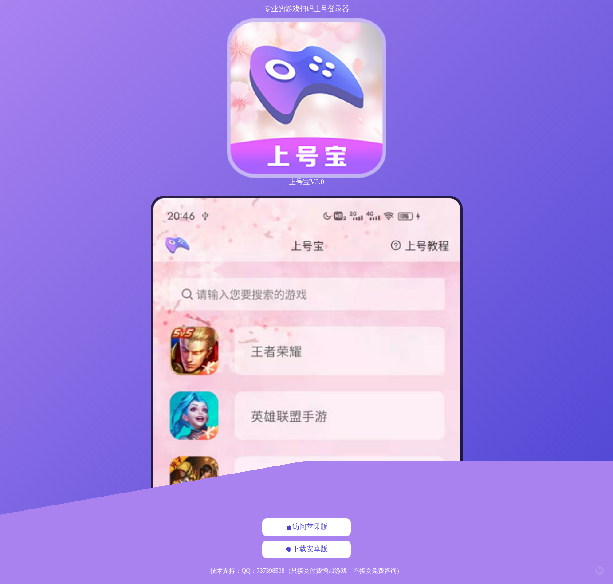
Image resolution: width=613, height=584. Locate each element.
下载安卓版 (306, 549)
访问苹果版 (306, 527)
